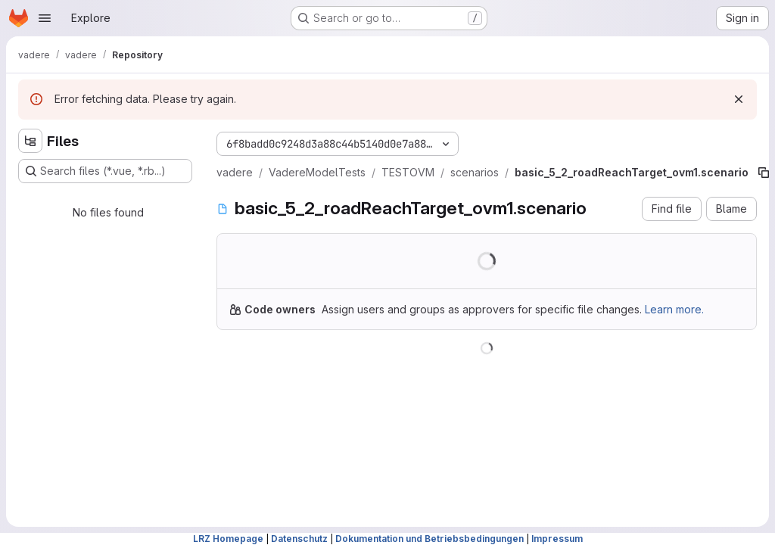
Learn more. (674, 309)
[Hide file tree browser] (30, 141)
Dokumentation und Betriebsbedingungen (429, 538)
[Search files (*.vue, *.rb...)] (105, 171)
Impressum (557, 538)
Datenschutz (299, 538)
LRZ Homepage (228, 538)
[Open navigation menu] (45, 18)
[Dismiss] (739, 99)
